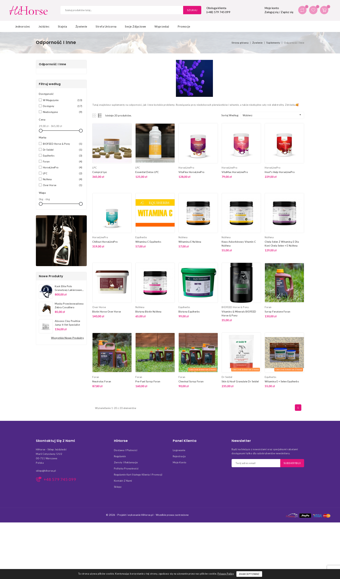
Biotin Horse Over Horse (106, 311)
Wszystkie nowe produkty (67, 337)
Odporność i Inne (52, 64)
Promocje (184, 26)
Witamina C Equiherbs (148, 241)
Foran (62, 161)
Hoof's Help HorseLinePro (280, 172)
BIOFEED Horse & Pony (62, 144)
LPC (62, 173)
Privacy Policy (226, 573)
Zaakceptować (249, 574)
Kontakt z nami (123, 480)
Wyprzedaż (161, 26)
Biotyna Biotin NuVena (148, 311)
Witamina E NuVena (190, 241)
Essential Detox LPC (147, 172)
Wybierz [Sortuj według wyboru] (272, 115)
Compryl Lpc (99, 172)
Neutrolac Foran (101, 381)
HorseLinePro (62, 167)
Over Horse (62, 185)
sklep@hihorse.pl (46, 470)
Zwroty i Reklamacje (126, 462)
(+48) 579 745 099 (218, 12)
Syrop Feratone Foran (277, 311)
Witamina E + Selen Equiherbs (282, 381)
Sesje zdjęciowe (135, 26)
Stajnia (62, 26)
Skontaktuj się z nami (55, 441)
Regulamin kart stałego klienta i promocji (138, 474)
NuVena (62, 179)
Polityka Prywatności (126, 468)
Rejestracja (179, 456)
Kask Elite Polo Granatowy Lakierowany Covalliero (69, 290)
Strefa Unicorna (106, 26)
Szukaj (192, 10)
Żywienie (81, 26)
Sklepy (118, 486)
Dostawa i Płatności (125, 450)
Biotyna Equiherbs (189, 311)
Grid (94, 115)
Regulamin (120, 456)
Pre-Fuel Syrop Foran (147, 381)
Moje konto (179, 462)
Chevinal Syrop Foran (191, 381)
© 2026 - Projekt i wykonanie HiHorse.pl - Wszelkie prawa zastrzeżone (147, 514)
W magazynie (62, 100)
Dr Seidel (62, 149)
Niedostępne (62, 112)
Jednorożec (22, 26)
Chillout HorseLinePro (105, 241)
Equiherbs (62, 155)
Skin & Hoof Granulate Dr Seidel (240, 381)
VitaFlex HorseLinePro (192, 172)
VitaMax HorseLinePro (235, 172)
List (100, 115)
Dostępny (62, 106)
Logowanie (179, 450)
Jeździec (43, 26)
